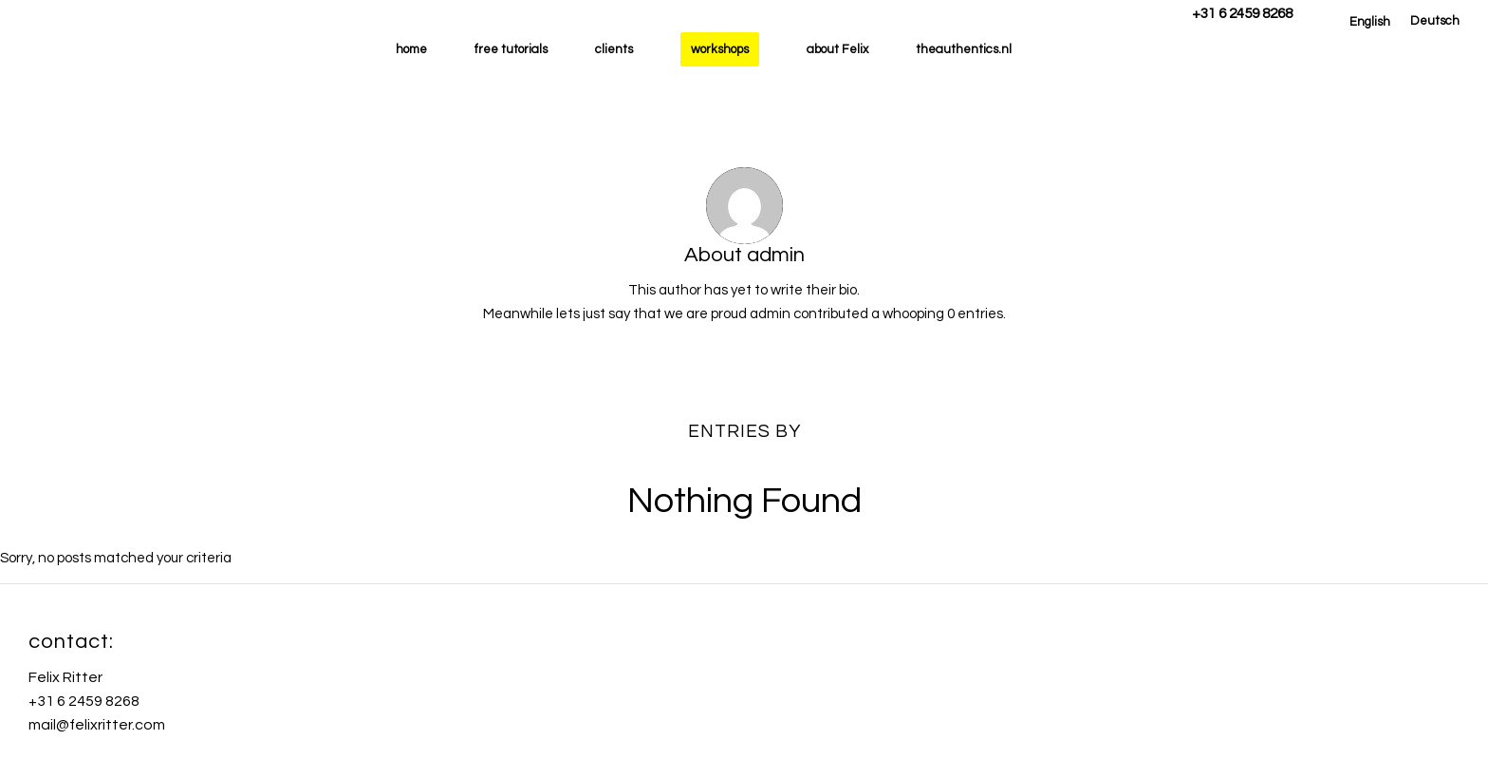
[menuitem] (1369, 21)
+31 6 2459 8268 (1242, 14)
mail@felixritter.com (96, 724)
